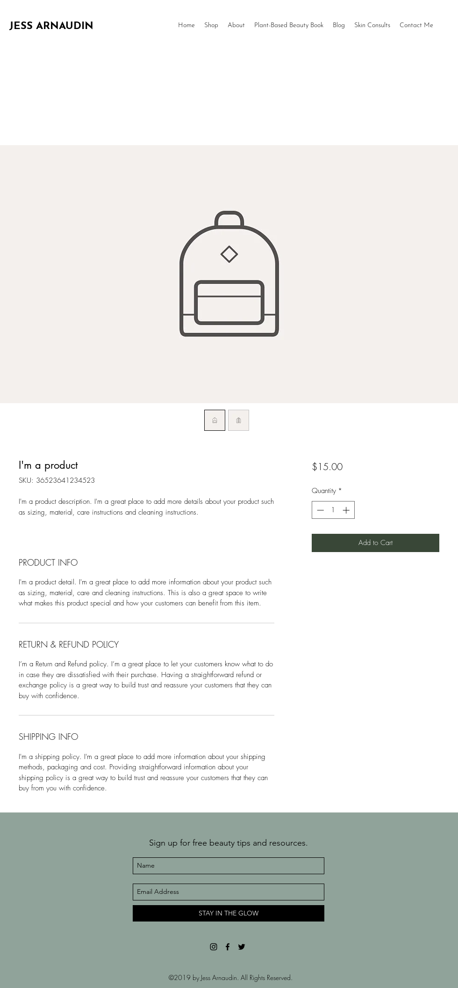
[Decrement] (319, 510)
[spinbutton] (333, 510)
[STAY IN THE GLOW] (228, 913)
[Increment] (347, 510)
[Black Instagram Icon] (213, 946)
